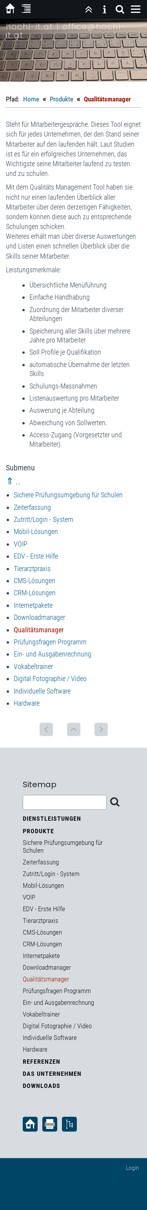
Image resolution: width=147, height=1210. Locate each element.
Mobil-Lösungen (36, 531)
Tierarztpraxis (32, 568)
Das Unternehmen (52, 1073)
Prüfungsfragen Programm (50, 642)
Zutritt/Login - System (43, 519)
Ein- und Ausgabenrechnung (52, 654)
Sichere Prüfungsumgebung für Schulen (68, 495)
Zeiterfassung (32, 507)
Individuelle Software (42, 691)
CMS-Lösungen (34, 581)
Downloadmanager (39, 617)
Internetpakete (33, 605)
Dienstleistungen (52, 818)
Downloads (41, 1085)
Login (132, 1167)
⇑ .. (13, 481)
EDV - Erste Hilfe (36, 556)
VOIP (20, 544)
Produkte (61, 99)
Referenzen (41, 1061)
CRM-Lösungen (35, 593)
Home (31, 99)
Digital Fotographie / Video (50, 678)
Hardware (27, 703)
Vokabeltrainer (33, 666)
